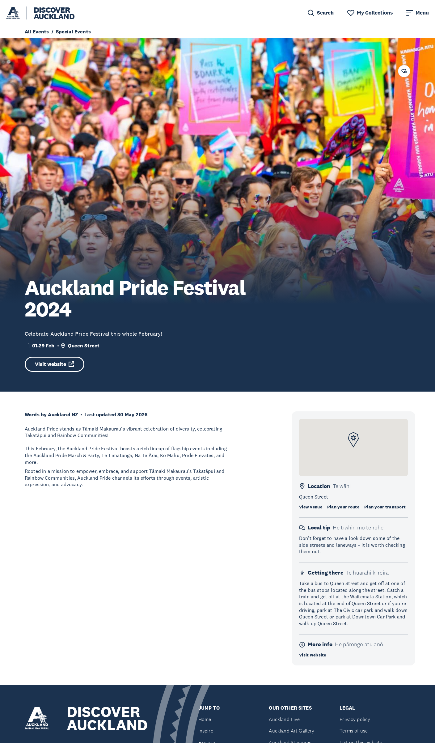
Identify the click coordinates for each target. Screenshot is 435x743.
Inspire (205, 731)
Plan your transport (385, 507)
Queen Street (83, 345)
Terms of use (354, 731)
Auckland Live (284, 719)
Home (204, 719)
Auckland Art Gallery (291, 731)
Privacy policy (355, 719)
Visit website (54, 364)
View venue (310, 507)
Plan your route (343, 507)
